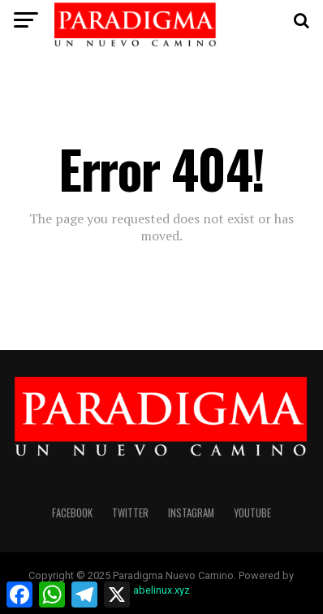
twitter (130, 513)
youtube (252, 513)
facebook (72, 513)
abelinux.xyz (161, 590)
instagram (191, 513)
